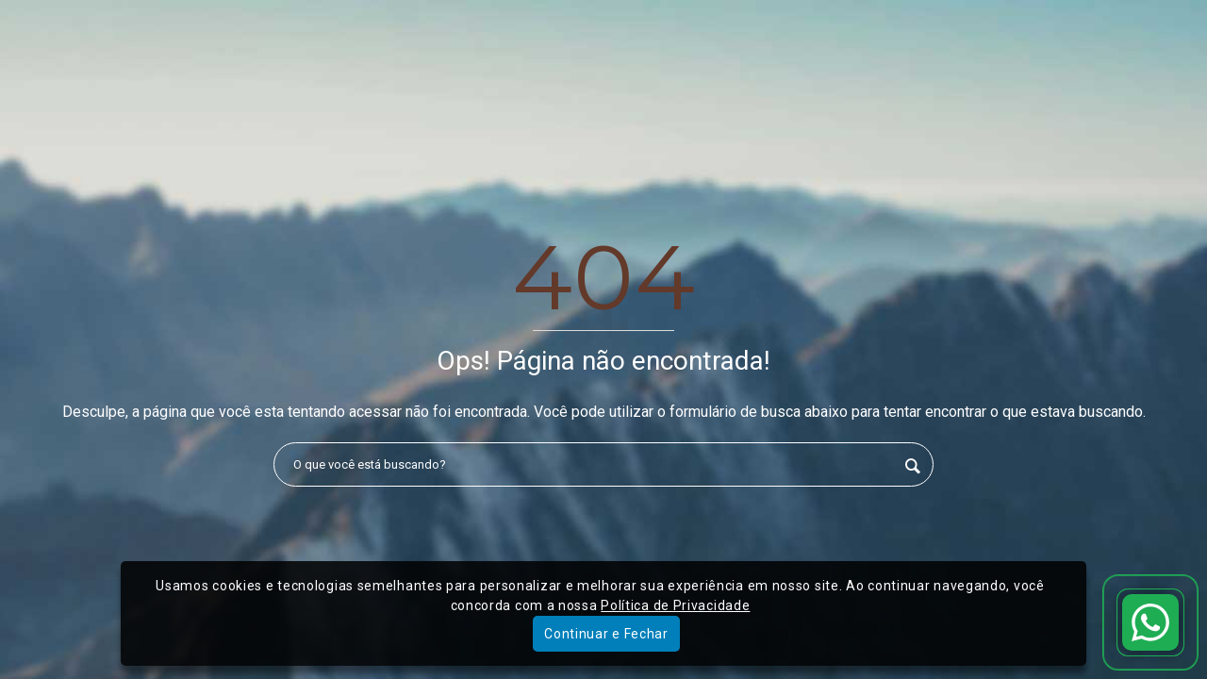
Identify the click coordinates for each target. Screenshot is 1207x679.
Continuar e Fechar (606, 633)
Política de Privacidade (675, 605)
